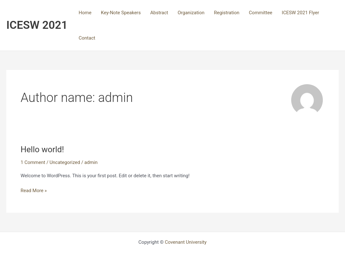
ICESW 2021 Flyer (300, 13)
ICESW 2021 (36, 25)
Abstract (159, 13)
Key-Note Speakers (121, 13)
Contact (86, 38)
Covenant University (186, 242)
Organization (191, 13)
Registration (226, 13)
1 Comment (33, 162)
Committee (260, 13)
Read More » (34, 190)
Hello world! (42, 149)
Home (84, 13)
